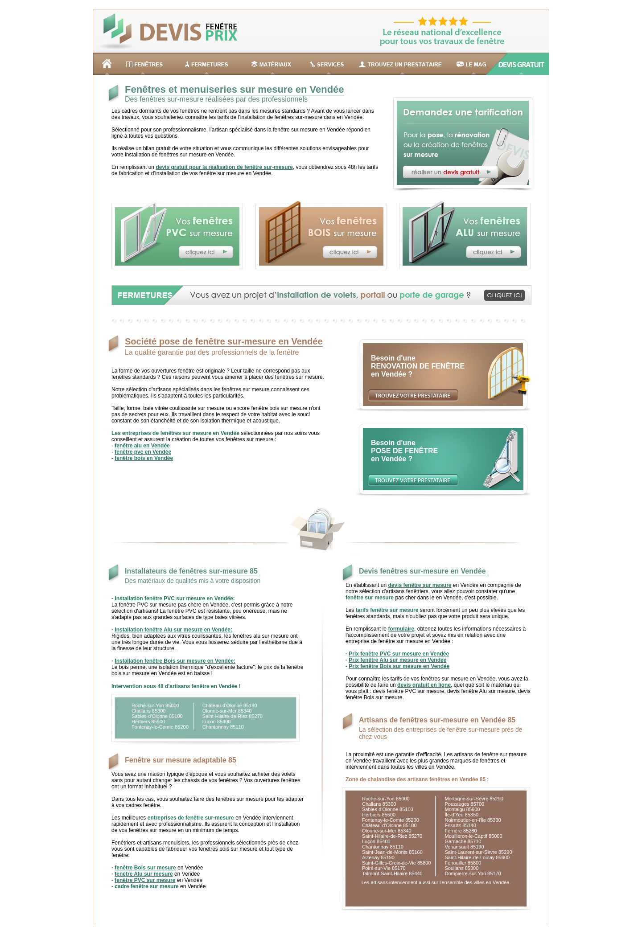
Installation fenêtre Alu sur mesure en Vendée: (173, 630)
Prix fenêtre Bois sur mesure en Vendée (399, 666)
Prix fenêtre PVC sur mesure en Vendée (399, 654)
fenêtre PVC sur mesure (145, 880)
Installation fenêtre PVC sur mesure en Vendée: (175, 598)
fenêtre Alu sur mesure (144, 874)
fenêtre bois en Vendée (144, 458)
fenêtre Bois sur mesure (145, 868)
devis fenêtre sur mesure (419, 585)
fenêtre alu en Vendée (142, 446)
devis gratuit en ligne (424, 685)
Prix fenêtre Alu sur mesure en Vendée (397, 660)
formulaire (401, 629)
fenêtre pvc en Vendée (143, 452)
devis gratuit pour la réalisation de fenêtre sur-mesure (224, 167)
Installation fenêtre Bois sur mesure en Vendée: (175, 661)
